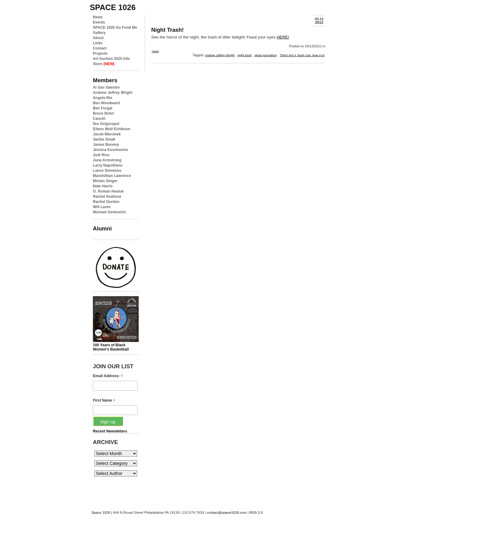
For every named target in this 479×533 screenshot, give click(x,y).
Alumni (102, 228)
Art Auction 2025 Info (111, 59)
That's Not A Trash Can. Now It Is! (302, 55)
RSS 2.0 (256, 512)
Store (104, 64)
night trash (244, 55)
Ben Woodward (106, 103)
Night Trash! (167, 30)
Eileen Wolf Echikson (111, 129)
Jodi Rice (101, 155)
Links (98, 43)
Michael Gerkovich (109, 212)
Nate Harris (103, 186)
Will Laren (102, 207)
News (98, 17)
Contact (100, 48)
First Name (104, 400)
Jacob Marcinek (107, 134)
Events (99, 22)
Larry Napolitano (107, 165)
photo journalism (265, 55)
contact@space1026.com (227, 512)
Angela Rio (102, 98)
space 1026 (113, 7)
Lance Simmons (107, 170)
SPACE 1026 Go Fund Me (115, 27)
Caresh (99, 118)
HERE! (283, 37)
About (98, 38)
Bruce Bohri (103, 113)
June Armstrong (107, 160)
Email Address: (108, 376)
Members (105, 80)
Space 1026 (100, 512)
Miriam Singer (105, 181)
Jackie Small (104, 139)
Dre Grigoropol (106, 124)
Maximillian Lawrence (112, 176)
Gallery (99, 33)
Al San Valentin (106, 87)
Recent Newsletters (110, 431)
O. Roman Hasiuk (108, 191)
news (155, 51)
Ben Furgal (102, 108)
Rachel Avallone (107, 196)
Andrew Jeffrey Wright (112, 92)
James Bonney (106, 144)
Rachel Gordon (106, 202)
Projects (100, 53)
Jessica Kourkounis (110, 150)
